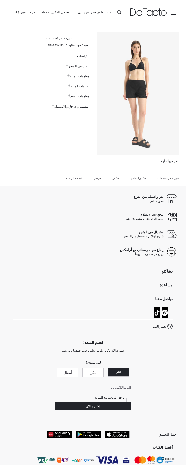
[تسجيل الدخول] (60, 12)
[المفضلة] (46, 12)
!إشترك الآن (93, 406)
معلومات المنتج (78, 76)
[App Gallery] (59, 434)
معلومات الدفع (78, 96)
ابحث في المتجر (77, 66)
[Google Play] (88, 434)
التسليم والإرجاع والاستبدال (70, 106)
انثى (118, 372)
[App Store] (117, 434)
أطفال (67, 372)
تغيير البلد (159, 326)
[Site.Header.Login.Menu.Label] (173, 12)
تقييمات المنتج (78, 86)
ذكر (93, 372)
